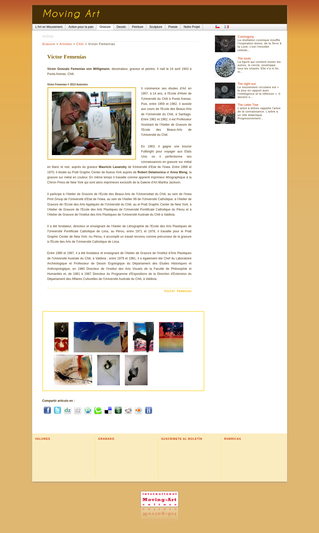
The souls (244, 58)
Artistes (65, 44)
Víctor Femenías (177, 291)
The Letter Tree (248, 105)
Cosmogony (246, 37)
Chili (80, 44)
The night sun (247, 84)
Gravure (48, 44)
